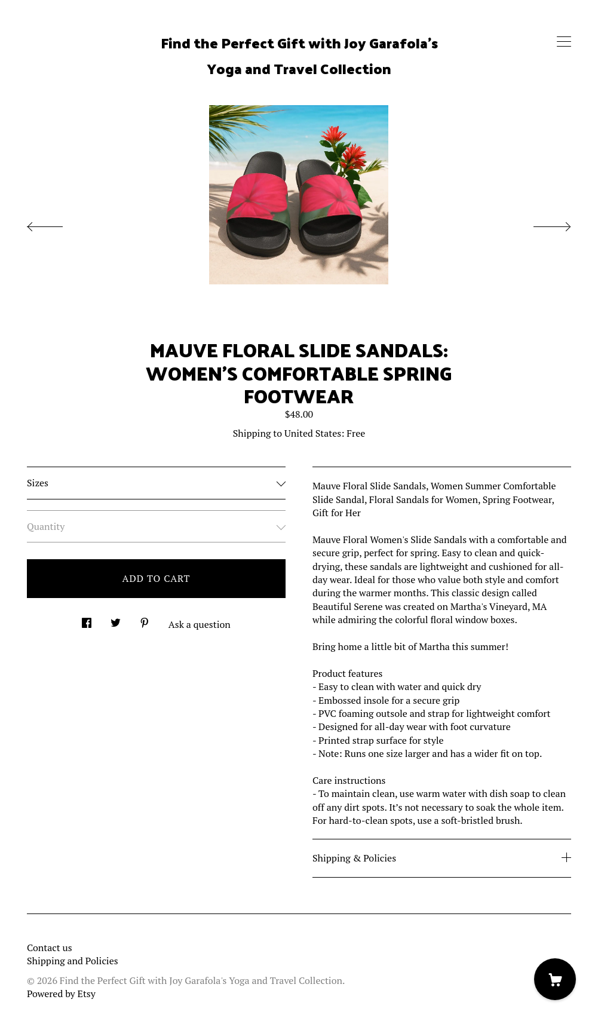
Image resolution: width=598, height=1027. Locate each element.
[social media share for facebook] (86, 619)
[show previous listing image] (57, 223)
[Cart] (555, 979)
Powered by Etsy (61, 993)
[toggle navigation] (564, 42)
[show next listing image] (541, 223)
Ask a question (199, 624)
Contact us (49, 947)
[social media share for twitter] (116, 619)
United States (312, 433)
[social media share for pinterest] (144, 619)
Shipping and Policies (72, 960)
